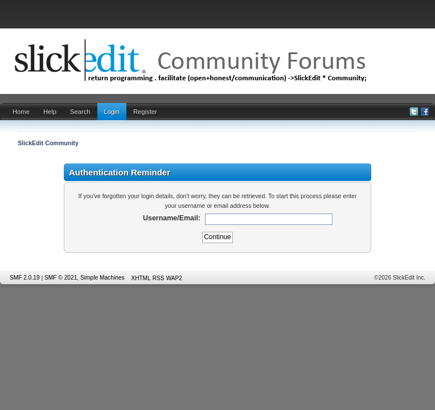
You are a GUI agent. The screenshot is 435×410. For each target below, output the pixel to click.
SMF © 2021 (60, 277)
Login (112, 111)
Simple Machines (102, 277)
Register (145, 111)
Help (49, 111)
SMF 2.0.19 (25, 277)
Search (80, 111)
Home (21, 111)
